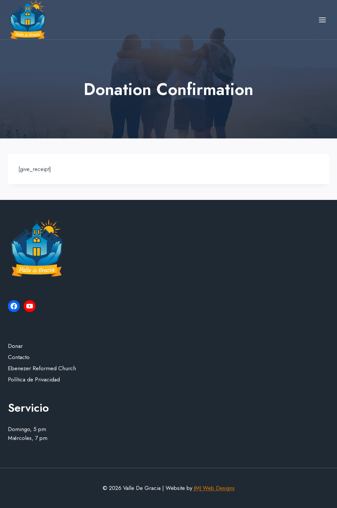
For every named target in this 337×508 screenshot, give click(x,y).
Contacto (19, 357)
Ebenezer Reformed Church (42, 368)
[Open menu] (322, 20)
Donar (15, 346)
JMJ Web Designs (214, 488)
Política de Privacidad (34, 379)
